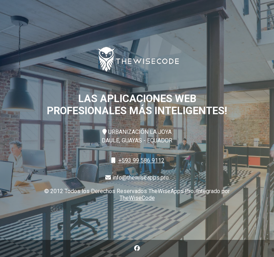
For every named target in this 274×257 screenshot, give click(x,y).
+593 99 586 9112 (141, 160)
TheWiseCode (137, 198)
